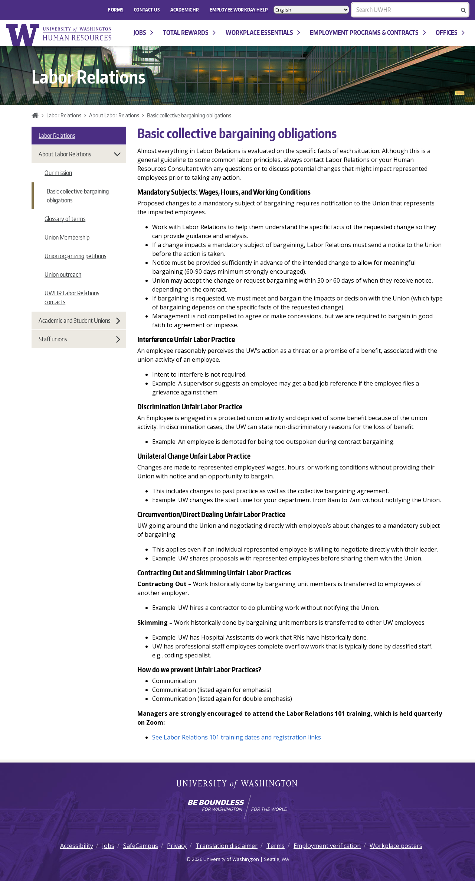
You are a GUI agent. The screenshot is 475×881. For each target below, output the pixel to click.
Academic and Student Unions (79, 320)
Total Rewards (189, 32)
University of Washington (238, 784)
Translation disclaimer (227, 846)
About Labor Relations (114, 115)
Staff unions (79, 339)
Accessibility (76, 846)
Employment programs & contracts (368, 32)
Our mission (58, 172)
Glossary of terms (65, 218)
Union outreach (63, 274)
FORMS (116, 10)
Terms (275, 846)
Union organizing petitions (75, 256)
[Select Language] (311, 10)
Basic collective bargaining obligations (78, 196)
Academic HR (184, 10)
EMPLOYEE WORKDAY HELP (239, 10)
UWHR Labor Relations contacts (72, 297)
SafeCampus (140, 846)
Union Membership (67, 237)
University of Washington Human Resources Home (59, 35)
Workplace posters (396, 846)
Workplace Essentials (263, 32)
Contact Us (147, 10)
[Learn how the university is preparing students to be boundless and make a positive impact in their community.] (237, 807)
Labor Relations (63, 115)
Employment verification (327, 846)
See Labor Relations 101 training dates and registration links (236, 737)
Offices (450, 32)
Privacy (177, 846)
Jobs (143, 32)
